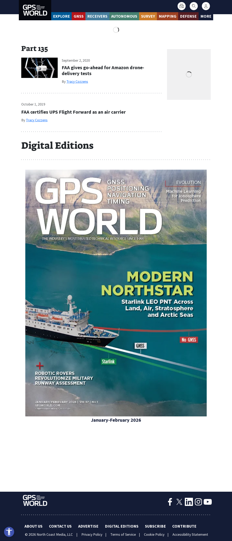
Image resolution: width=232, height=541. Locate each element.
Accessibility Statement (190, 534)
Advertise (88, 526)
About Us (33, 526)
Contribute (184, 526)
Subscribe (155, 526)
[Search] (194, 6)
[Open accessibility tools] (9, 532)
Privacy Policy (91, 534)
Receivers (97, 16)
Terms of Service (123, 534)
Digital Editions (121, 526)
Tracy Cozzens (77, 81)
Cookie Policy (154, 534)
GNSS (79, 16)
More (205, 16)
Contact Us (60, 526)
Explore (61, 16)
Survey (148, 16)
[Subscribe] (182, 6)
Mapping (167, 16)
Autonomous (124, 16)
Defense (188, 16)
